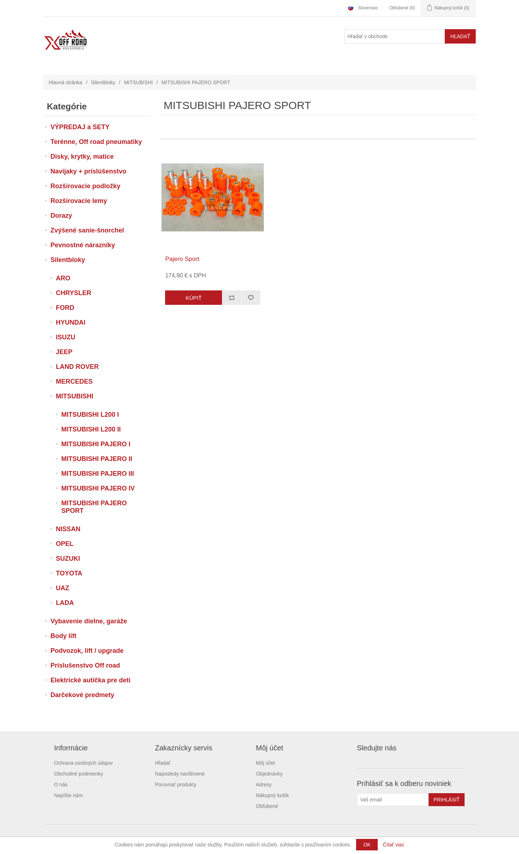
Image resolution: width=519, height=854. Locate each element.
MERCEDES (74, 381)
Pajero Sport (182, 259)
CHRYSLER (73, 293)
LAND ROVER (77, 366)
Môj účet (265, 763)
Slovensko (368, 7)
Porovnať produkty (175, 784)
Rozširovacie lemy (78, 200)
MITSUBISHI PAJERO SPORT (94, 507)
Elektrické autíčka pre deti (90, 680)
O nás (60, 784)
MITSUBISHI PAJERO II (96, 458)
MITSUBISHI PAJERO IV (98, 488)
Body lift (63, 636)
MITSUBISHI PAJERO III (97, 473)
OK (367, 845)
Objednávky (269, 774)
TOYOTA (69, 573)
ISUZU (65, 337)
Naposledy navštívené (180, 774)
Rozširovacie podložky (85, 186)
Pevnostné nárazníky (82, 245)
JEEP (64, 352)
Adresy (264, 784)
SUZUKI (68, 558)
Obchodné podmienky (78, 774)
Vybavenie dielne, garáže (88, 621)
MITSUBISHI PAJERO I (95, 444)
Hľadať (162, 763)
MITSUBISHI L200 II (91, 429)
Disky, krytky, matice (82, 156)
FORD (65, 307)
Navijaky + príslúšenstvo (88, 171)
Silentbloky (103, 82)
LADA (65, 602)
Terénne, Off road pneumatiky (96, 141)
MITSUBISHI (138, 82)
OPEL (65, 543)
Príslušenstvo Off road (85, 665)
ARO (63, 278)
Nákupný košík (272, 795)
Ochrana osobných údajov (83, 763)
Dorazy (61, 215)
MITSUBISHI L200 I (90, 414)
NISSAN (68, 529)
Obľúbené (267, 806)
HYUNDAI (70, 322)
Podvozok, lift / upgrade (87, 650)
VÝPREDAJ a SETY (80, 127)
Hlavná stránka (65, 82)
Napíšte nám (68, 795)
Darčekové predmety (82, 695)
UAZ (62, 588)
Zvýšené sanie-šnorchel (87, 230)
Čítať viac (393, 845)
